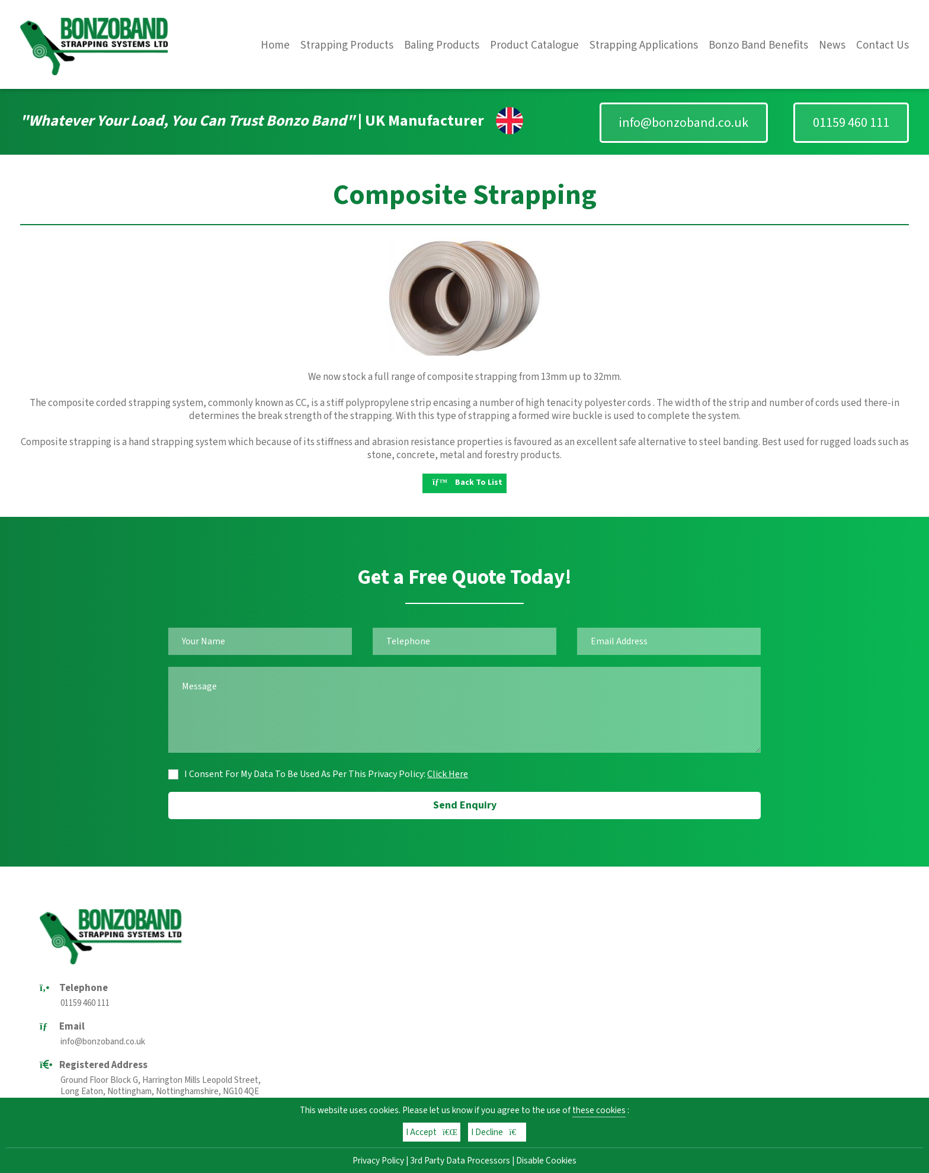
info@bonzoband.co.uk (683, 122)
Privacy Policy (378, 1160)
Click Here (447, 774)
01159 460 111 (851, 122)
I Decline (497, 1132)
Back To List (467, 482)
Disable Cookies (546, 1160)
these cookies (599, 1110)
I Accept (432, 1132)
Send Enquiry (464, 805)
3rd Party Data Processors (460, 1160)
